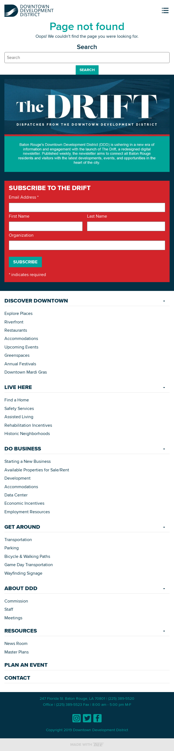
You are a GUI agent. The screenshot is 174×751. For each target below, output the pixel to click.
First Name (19, 216)
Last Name (97, 216)
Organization (21, 235)
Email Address (24, 197)
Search (87, 69)
